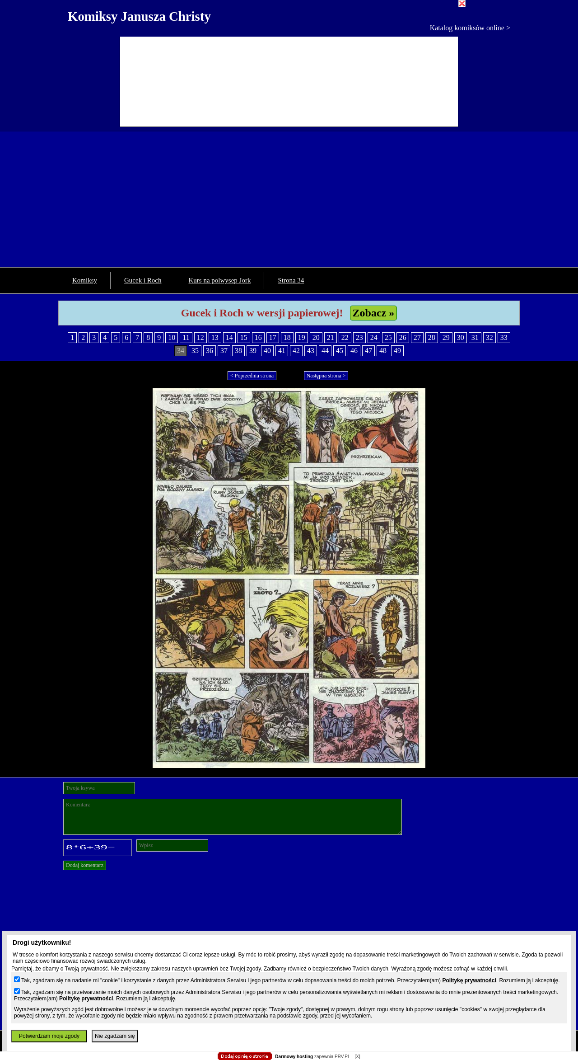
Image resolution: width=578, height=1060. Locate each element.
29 (446, 337)
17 (272, 337)
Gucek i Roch (142, 280)
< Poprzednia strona (252, 375)
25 (388, 337)
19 (301, 337)
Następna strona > (326, 375)
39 (252, 350)
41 (281, 350)
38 (238, 350)
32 (489, 337)
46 (354, 350)
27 (417, 337)
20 (316, 337)
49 (397, 350)
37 (224, 350)
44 (325, 350)
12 (200, 337)
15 (243, 337)
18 (287, 337)
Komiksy (84, 280)
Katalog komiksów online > (470, 28)
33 (504, 337)
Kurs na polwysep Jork (220, 280)
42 (296, 350)
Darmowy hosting (294, 1056)
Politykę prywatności (469, 980)
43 (310, 350)
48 (383, 350)
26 (402, 337)
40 (267, 350)
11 (185, 337)
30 (460, 337)
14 (229, 337)
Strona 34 (291, 280)
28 (431, 337)
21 (330, 337)
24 (374, 337)
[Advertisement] (289, 199)
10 (171, 337)
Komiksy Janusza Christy (139, 16)
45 (339, 350)
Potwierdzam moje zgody (49, 1036)
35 (195, 350)
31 (475, 337)
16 (258, 337)
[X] (357, 1056)
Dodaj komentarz (84, 865)
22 (345, 337)
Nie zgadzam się (115, 1036)
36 (209, 350)
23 (359, 337)
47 (368, 350)
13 (215, 337)
